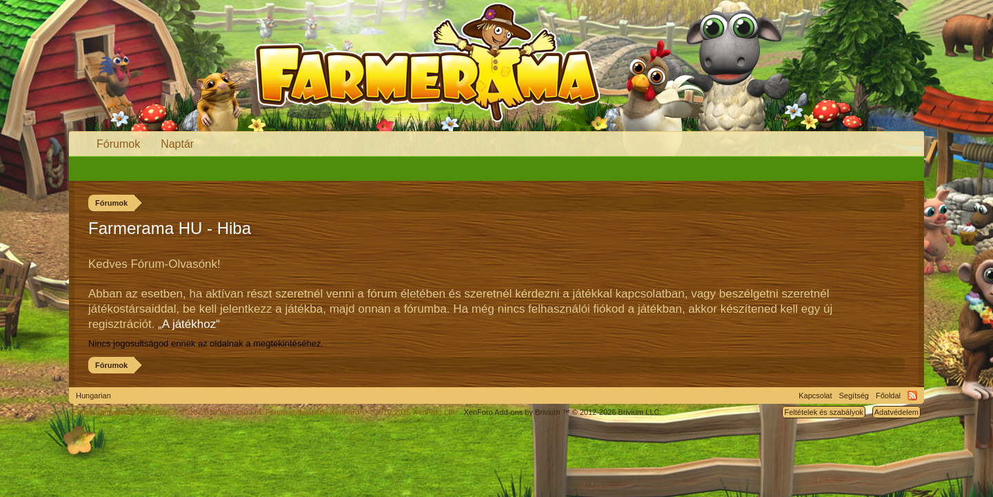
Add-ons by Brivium (562, 412)
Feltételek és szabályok (823, 412)
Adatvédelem (896, 412)
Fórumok (118, 144)
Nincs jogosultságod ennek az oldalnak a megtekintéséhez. (205, 343)
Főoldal (888, 395)
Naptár (177, 144)
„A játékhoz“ (189, 324)
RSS (912, 395)
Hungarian (93, 395)
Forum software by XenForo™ (361, 412)
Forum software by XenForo (167, 412)
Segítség (854, 395)
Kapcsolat (815, 395)
